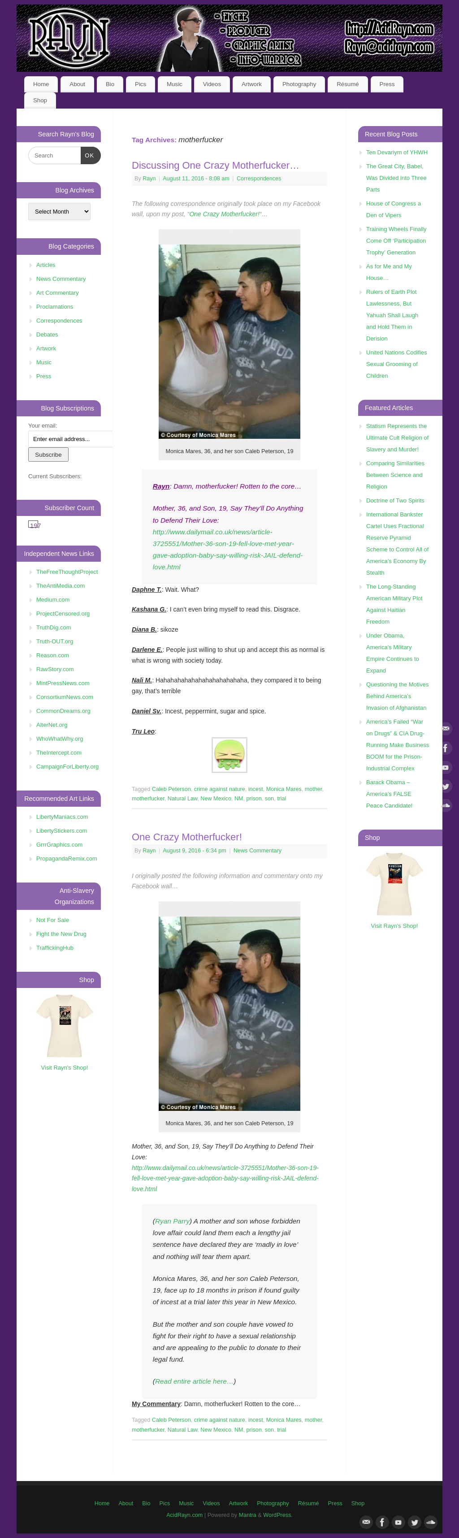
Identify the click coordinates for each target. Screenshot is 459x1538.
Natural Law (183, 798)
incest (255, 789)
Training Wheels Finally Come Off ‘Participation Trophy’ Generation (396, 241)
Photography (299, 84)
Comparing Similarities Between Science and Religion (395, 475)
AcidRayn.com (184, 1515)
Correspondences (259, 178)
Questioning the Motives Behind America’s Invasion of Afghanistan (397, 696)
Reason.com (52, 655)
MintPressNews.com (62, 683)
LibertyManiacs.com (62, 816)
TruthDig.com (53, 627)
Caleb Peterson (171, 789)
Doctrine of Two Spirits (395, 500)
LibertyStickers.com (61, 830)
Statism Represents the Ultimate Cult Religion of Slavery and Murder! (397, 438)
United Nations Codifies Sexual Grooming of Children (396, 364)
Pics (140, 84)
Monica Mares (284, 789)
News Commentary (257, 851)
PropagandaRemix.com (66, 858)
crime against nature (219, 789)
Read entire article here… (194, 1381)
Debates (47, 334)
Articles (46, 265)
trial (281, 798)
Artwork (252, 84)
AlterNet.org (51, 724)
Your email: (42, 425)
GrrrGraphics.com (59, 844)
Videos (212, 84)
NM (238, 798)
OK (88, 154)
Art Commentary (57, 292)
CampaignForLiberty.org (67, 766)
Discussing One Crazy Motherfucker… (215, 165)
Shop (40, 100)
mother (313, 789)
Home (41, 84)
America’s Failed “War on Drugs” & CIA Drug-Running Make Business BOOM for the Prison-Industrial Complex (397, 745)
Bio (110, 84)
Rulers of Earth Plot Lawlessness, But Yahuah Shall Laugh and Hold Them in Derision (392, 315)
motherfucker (148, 798)
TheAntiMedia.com (60, 585)
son (269, 798)
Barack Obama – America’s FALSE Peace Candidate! (389, 794)
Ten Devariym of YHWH (397, 152)
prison (254, 798)
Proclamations (54, 306)
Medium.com (52, 599)
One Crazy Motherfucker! (224, 214)
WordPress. (278, 1515)
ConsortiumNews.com (64, 697)
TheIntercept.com (59, 752)
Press (387, 84)
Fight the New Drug (61, 934)
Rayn (149, 178)
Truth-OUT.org (55, 641)
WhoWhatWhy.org (59, 738)
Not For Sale (52, 920)
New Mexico (215, 798)
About (77, 84)
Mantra (247, 1515)
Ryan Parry (172, 1221)
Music (174, 84)
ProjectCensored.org (63, 613)
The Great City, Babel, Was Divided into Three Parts (396, 178)
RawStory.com (55, 669)
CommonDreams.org (63, 711)
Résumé (348, 84)
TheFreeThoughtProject (67, 571)
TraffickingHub (55, 947)
